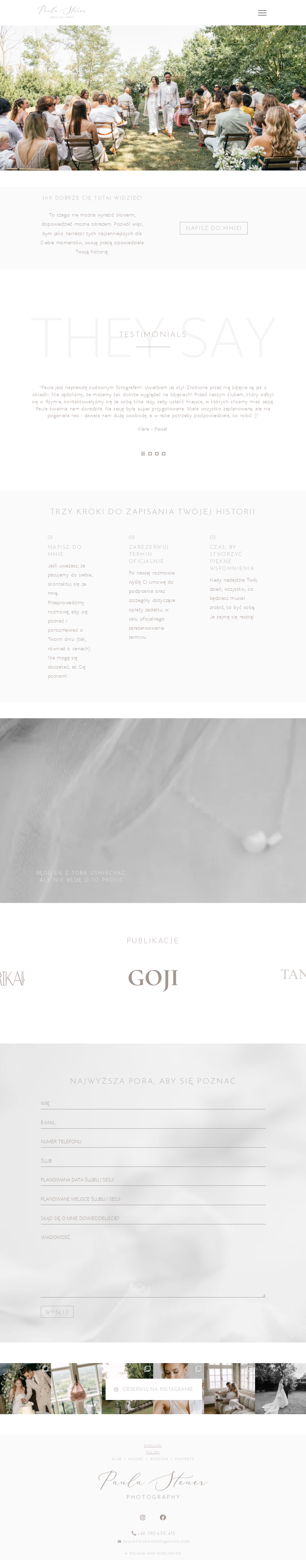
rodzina (159, 1459)
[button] (143, 453)
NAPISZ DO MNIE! (214, 228)
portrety (184, 1459)
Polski (153, 1452)
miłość (135, 1459)
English (153, 1446)
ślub (116, 1459)
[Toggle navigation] (262, 13)
